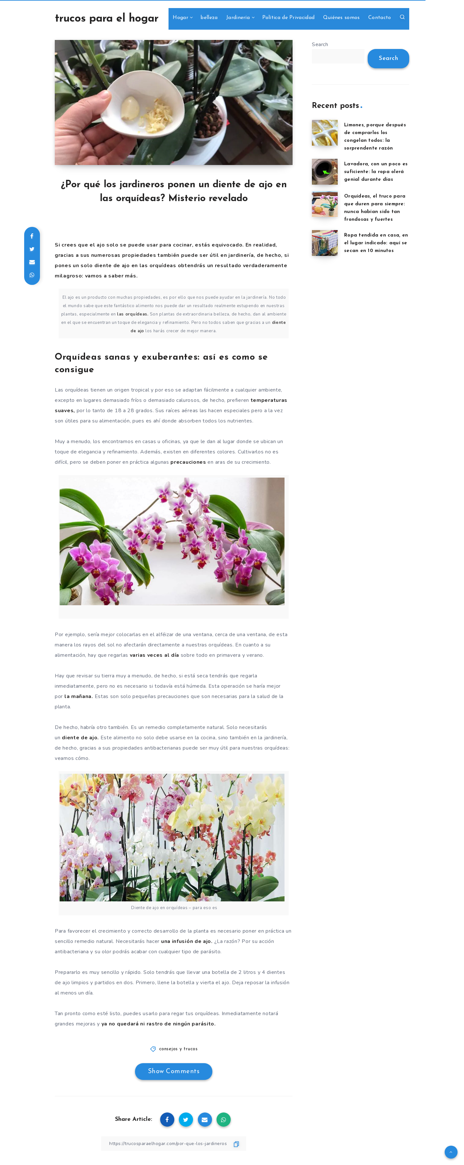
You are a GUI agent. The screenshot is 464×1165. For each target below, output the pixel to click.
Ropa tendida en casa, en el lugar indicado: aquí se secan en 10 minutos (376, 243)
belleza (209, 17)
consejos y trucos (178, 1049)
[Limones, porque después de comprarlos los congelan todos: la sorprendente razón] (325, 133)
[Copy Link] (173, 1143)
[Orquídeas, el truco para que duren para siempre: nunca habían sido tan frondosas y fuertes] (325, 204)
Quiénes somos (341, 17)
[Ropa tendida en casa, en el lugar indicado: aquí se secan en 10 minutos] (325, 243)
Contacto (379, 17)
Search (320, 44)
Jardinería (238, 17)
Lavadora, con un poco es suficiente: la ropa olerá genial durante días (376, 172)
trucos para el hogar (107, 18)
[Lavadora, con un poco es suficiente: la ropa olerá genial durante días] (325, 172)
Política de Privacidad (288, 17)
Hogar (180, 17)
